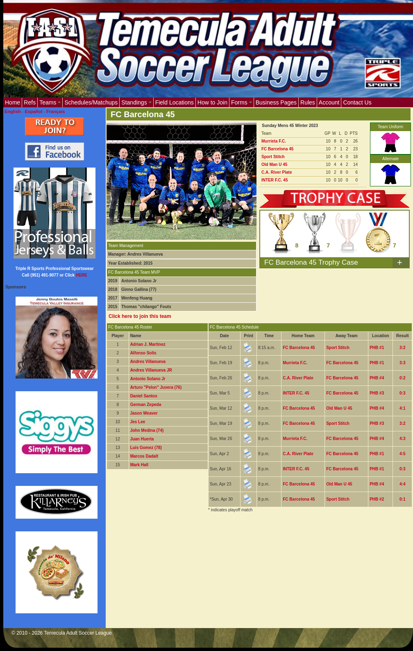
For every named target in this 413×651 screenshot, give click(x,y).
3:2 (402, 347)
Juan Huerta (142, 439)
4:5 (402, 453)
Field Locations (174, 102)
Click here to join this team (140, 316)
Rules (307, 102)
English (13, 111)
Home (12, 102)
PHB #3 (377, 393)
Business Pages (276, 102)
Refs (30, 102)
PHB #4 (377, 378)
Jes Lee (137, 422)
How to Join (212, 102)
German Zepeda (145, 404)
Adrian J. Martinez (148, 344)
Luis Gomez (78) (146, 447)
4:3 (402, 438)
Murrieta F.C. (273, 141)
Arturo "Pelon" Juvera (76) (156, 387)
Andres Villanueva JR (151, 370)
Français (55, 111)
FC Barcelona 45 (277, 149)
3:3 (402, 363)
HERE (81, 275)
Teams (50, 102)
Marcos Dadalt (144, 456)
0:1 (402, 499)
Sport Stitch (273, 156)
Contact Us (357, 102)
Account (329, 102)
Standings (136, 102)
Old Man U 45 (274, 164)
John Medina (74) (147, 430)
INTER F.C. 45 (274, 180)
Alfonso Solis (143, 353)
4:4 (402, 484)
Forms (241, 102)
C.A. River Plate (276, 172)
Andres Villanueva (148, 361)
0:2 (402, 378)
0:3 (402, 393)
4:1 (402, 408)
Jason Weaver (144, 413)
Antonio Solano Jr (148, 379)
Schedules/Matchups (91, 102)
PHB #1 (377, 347)
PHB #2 (377, 499)
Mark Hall (139, 465)
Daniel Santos (143, 396)
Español (34, 111)
